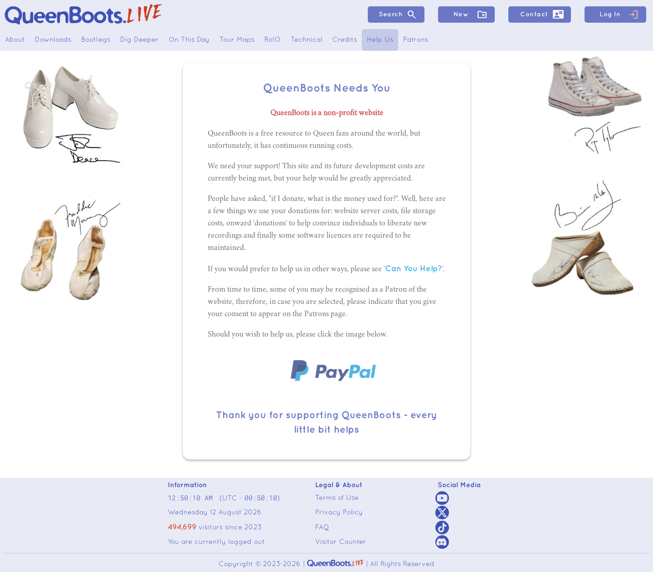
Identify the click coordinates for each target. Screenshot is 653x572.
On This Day (189, 40)
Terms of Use (337, 498)
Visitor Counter (340, 542)
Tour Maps (236, 40)
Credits (344, 40)
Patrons (415, 40)
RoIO (272, 40)
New (470, 14)
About (15, 40)
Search (398, 14)
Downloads (53, 40)
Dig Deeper (139, 40)
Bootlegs (95, 40)
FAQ (322, 527)
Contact (542, 14)
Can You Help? (413, 269)
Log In (619, 14)
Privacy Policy (339, 512)
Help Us (380, 40)
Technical (306, 40)
